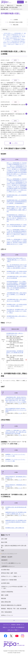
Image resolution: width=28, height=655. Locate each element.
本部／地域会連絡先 (6, 612)
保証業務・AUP (4, 9)
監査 (2, 550)
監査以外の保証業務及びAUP (9, 553)
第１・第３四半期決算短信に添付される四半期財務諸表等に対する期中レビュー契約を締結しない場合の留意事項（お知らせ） (17, 266)
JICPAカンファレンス (7, 615)
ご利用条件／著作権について (17, 624)
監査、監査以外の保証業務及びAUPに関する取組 (13, 546)
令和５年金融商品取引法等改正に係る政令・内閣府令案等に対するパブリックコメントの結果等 (15, 410)
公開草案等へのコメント (8, 566)
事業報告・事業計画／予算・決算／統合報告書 (13, 608)
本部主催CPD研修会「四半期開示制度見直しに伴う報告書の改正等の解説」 (14, 352)
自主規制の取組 (5, 569)
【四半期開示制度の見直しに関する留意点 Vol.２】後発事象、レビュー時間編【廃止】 (17, 294)
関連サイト (17, 630)
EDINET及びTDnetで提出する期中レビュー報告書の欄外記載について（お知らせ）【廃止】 (17, 260)
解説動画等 (4, 560)
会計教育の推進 (5, 583)
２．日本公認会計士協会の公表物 (14, 22)
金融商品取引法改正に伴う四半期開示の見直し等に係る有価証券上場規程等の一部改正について (15, 522)
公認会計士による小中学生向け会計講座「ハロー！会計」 (13, 587)
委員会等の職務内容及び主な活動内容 (11, 605)
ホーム (2, 5)
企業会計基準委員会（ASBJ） (10, 466)
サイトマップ (6, 624)
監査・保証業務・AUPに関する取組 (9, 7)
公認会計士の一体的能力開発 (9, 579)
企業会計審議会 (5, 420)
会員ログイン (20, 2)
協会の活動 (19, 5)
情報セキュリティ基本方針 (9, 627)
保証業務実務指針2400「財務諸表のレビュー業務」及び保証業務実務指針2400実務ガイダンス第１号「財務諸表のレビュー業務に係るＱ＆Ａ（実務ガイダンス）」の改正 (17, 218)
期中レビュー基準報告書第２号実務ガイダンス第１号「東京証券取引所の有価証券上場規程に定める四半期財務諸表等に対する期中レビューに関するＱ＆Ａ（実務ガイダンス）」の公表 (17, 233)
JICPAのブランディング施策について (11, 576)
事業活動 (3, 598)
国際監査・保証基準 (6, 557)
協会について (10, 5)
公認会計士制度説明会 (7, 591)
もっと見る (15, 143)
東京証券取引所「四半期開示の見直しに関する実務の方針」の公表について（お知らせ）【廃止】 (17, 311)
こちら (19, 403)
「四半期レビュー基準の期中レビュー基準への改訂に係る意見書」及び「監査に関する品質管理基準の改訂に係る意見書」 (15, 432)
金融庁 (3, 386)
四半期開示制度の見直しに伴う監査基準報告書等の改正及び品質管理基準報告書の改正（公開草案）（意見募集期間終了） (17, 201)
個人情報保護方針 (20, 627)
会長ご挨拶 (4, 538)
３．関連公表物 (14, 24)
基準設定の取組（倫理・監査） (9, 573)
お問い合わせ (11, 630)
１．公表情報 (14, 19)
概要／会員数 (4, 595)
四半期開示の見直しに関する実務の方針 (14, 527)
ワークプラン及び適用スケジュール (11, 563)
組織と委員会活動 (6, 602)
